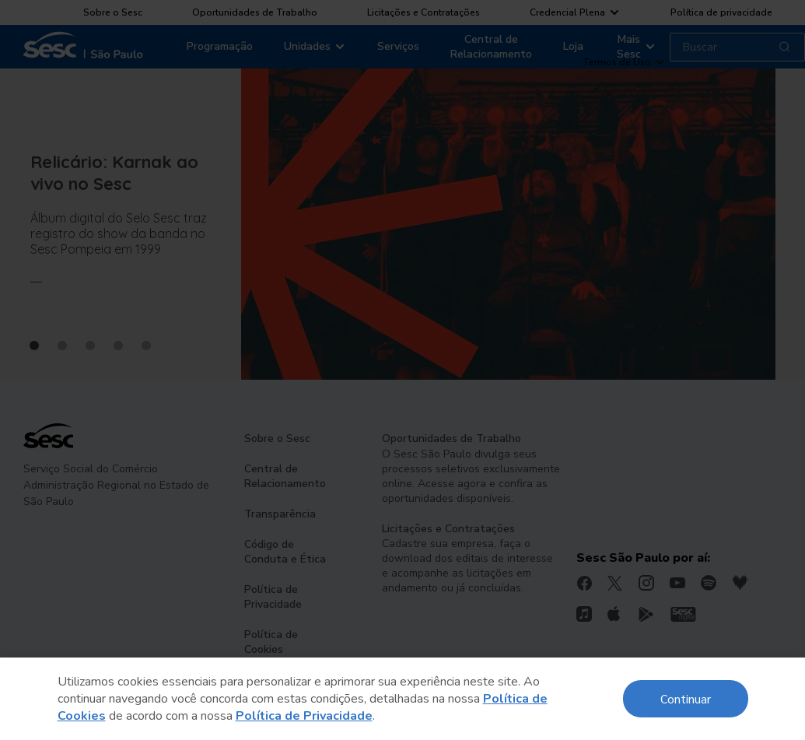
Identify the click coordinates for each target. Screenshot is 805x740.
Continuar (685, 698)
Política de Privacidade (304, 715)
